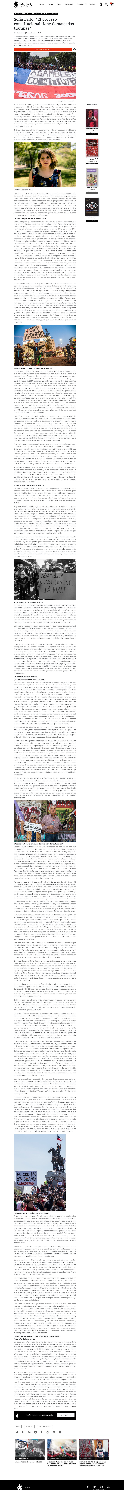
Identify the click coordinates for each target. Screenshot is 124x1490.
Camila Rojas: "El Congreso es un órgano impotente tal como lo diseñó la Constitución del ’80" (92, 1464)
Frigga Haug (92, 132)
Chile (18, 1426)
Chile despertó (92, 217)
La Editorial (69, 4)
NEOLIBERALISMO (45, 1426)
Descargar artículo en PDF (43, 49)
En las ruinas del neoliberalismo (28, 1462)
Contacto (92, 4)
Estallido (29, 1426)
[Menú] (73, 4)
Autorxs (50, 4)
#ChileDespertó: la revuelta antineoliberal (36, 14)
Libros (42, 4)
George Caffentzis (92, 161)
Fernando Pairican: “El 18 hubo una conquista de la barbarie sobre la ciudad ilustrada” (61, 1464)
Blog (59, 4)
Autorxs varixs (92, 191)
